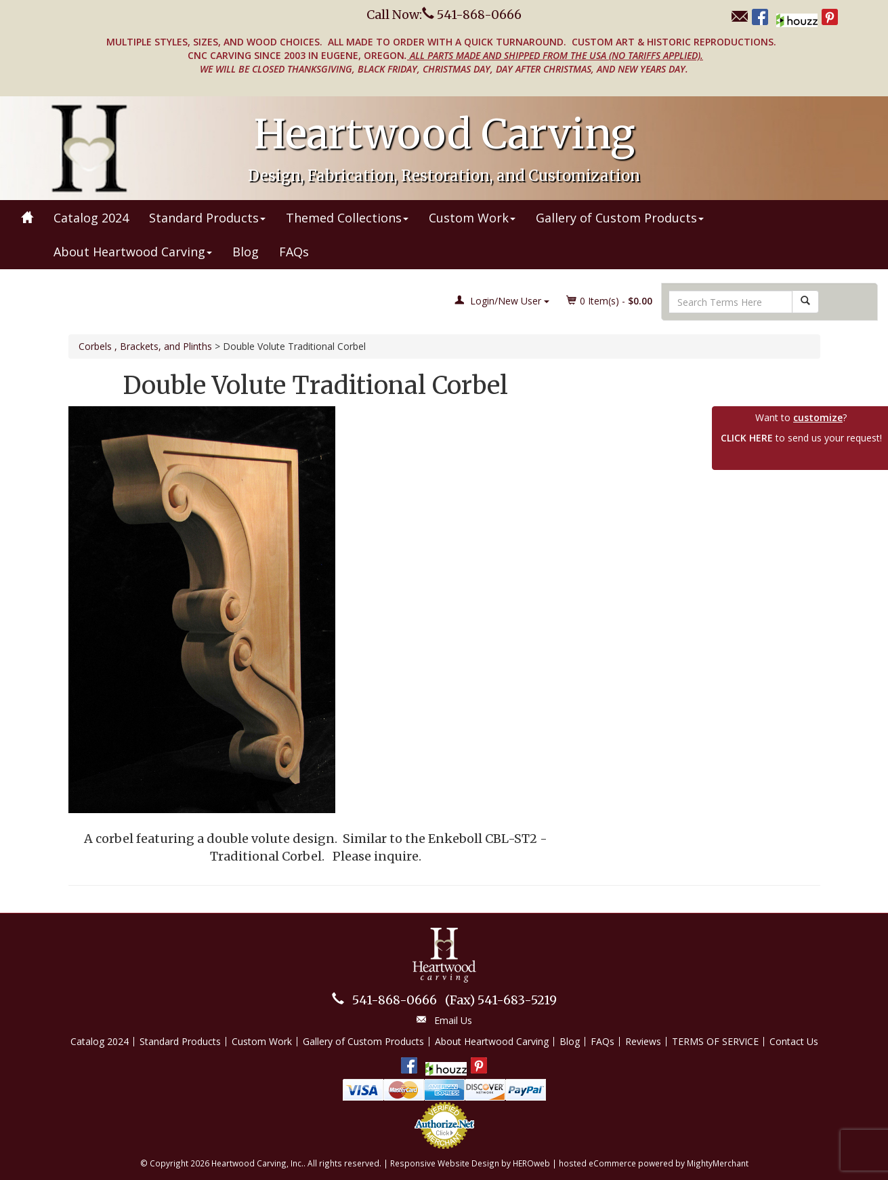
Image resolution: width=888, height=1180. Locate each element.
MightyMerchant (717, 1163)
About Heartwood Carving (133, 251)
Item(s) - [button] (609, 300)
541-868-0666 (394, 1000)
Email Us (453, 1020)
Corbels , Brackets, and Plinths (145, 346)
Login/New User (501, 300)
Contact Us (793, 1041)
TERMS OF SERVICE (715, 1041)
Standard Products (207, 218)
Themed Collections (347, 218)
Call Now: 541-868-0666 (444, 14)
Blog (245, 251)
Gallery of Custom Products (620, 218)
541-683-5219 (501, 1000)
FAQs (294, 251)
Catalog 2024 (91, 218)
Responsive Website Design (444, 1163)
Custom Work (472, 218)
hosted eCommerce (597, 1163)
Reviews (643, 1041)
